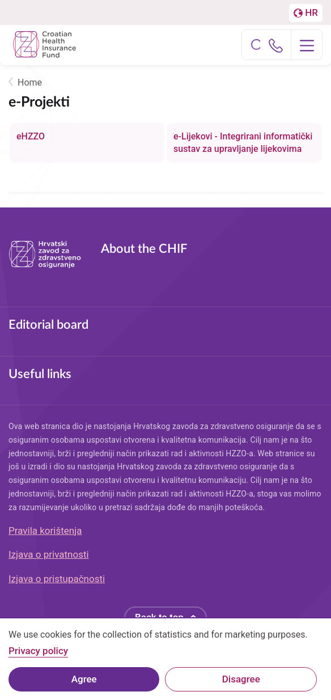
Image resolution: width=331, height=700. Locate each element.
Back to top (159, 617)
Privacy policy (38, 656)
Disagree (241, 684)
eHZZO (30, 136)
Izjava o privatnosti (49, 554)
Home (30, 82)
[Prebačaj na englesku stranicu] (305, 13)
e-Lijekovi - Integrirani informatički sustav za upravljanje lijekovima (242, 142)
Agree (84, 684)
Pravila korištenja (45, 530)
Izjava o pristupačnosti (57, 578)
